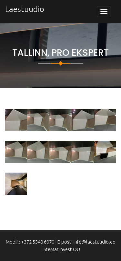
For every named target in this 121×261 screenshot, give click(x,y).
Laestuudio (24, 9)
